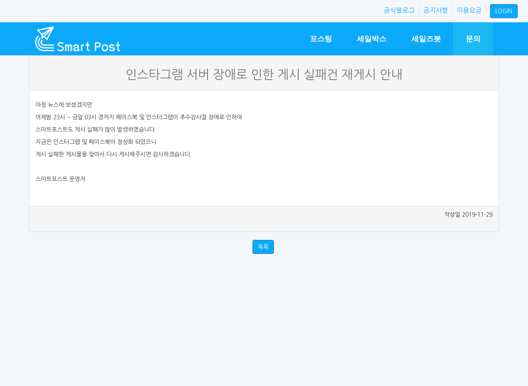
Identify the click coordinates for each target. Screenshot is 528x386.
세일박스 (372, 39)
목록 (263, 247)
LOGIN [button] (503, 11)
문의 (473, 39)
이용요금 (469, 10)
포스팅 (321, 39)
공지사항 (435, 10)
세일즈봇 (426, 39)
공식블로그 (399, 10)
